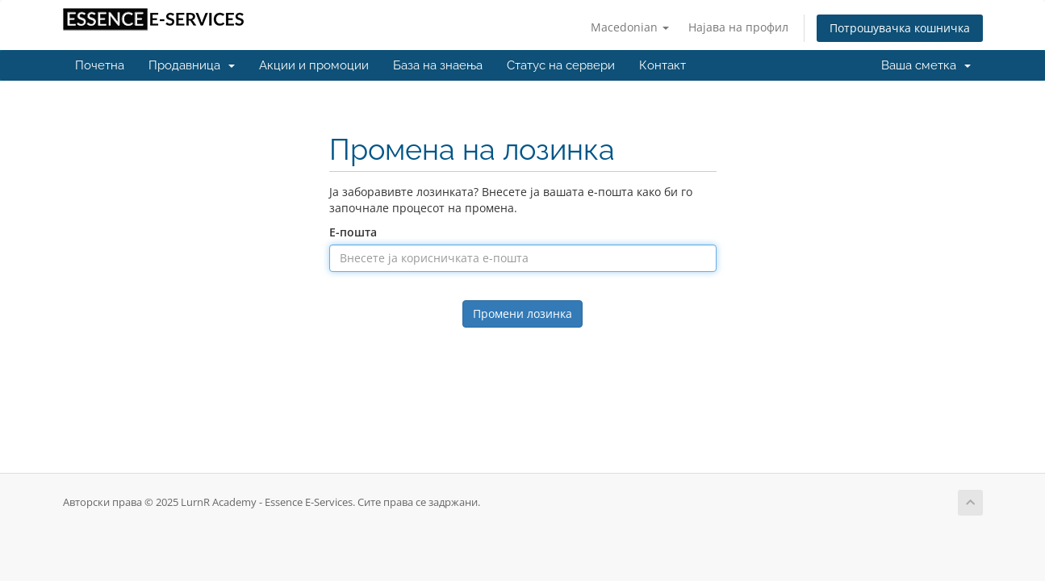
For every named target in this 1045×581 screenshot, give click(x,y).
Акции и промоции (314, 65)
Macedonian (630, 27)
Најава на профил (738, 27)
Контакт (662, 65)
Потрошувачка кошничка (900, 28)
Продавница (191, 65)
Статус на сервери (561, 65)
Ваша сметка (926, 65)
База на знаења (438, 65)
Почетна (99, 65)
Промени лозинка (522, 313)
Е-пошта (353, 232)
